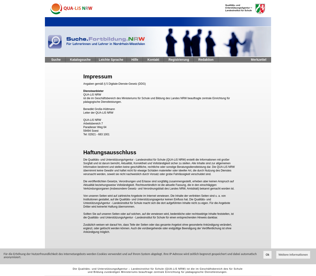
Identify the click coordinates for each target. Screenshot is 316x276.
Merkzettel (258, 59)
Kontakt (153, 59)
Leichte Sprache (111, 59)
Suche (56, 59)
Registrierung (178, 59)
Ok (267, 257)
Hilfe (134, 59)
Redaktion (206, 59)
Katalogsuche (80, 59)
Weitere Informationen (293, 257)
